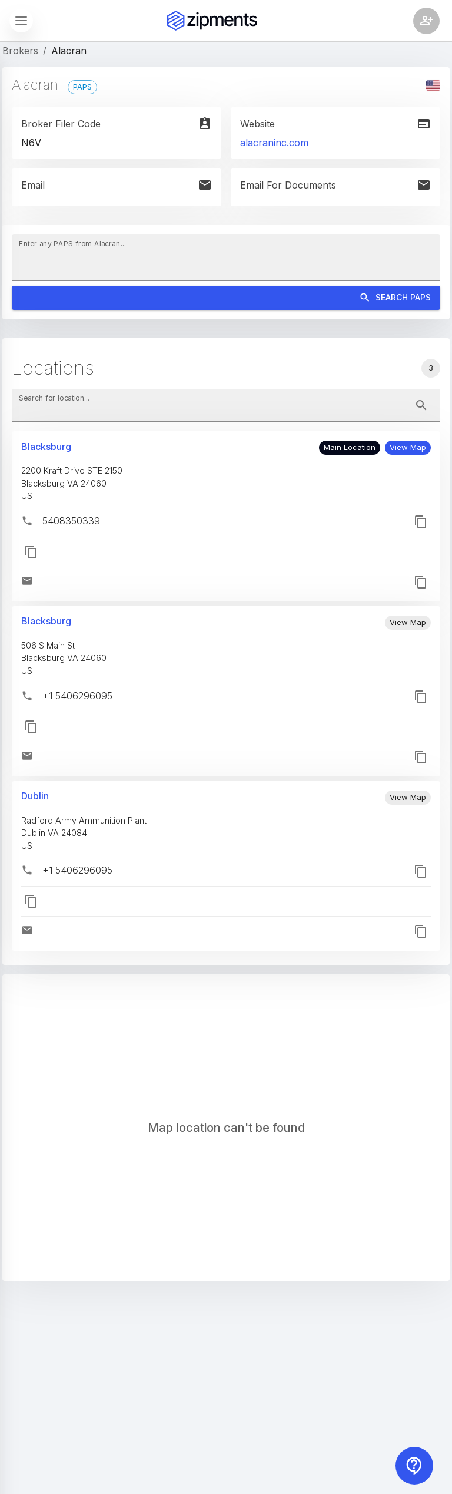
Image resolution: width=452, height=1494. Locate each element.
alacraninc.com (274, 142)
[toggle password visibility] (421, 405)
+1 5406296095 (77, 696)
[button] (408, 448)
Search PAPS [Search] (226, 298)
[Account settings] (426, 21)
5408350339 (71, 521)
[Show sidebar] (21, 20)
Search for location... (54, 398)
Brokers (20, 51)
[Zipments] (212, 21)
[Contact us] (414, 1466)
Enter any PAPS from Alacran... (72, 243)
